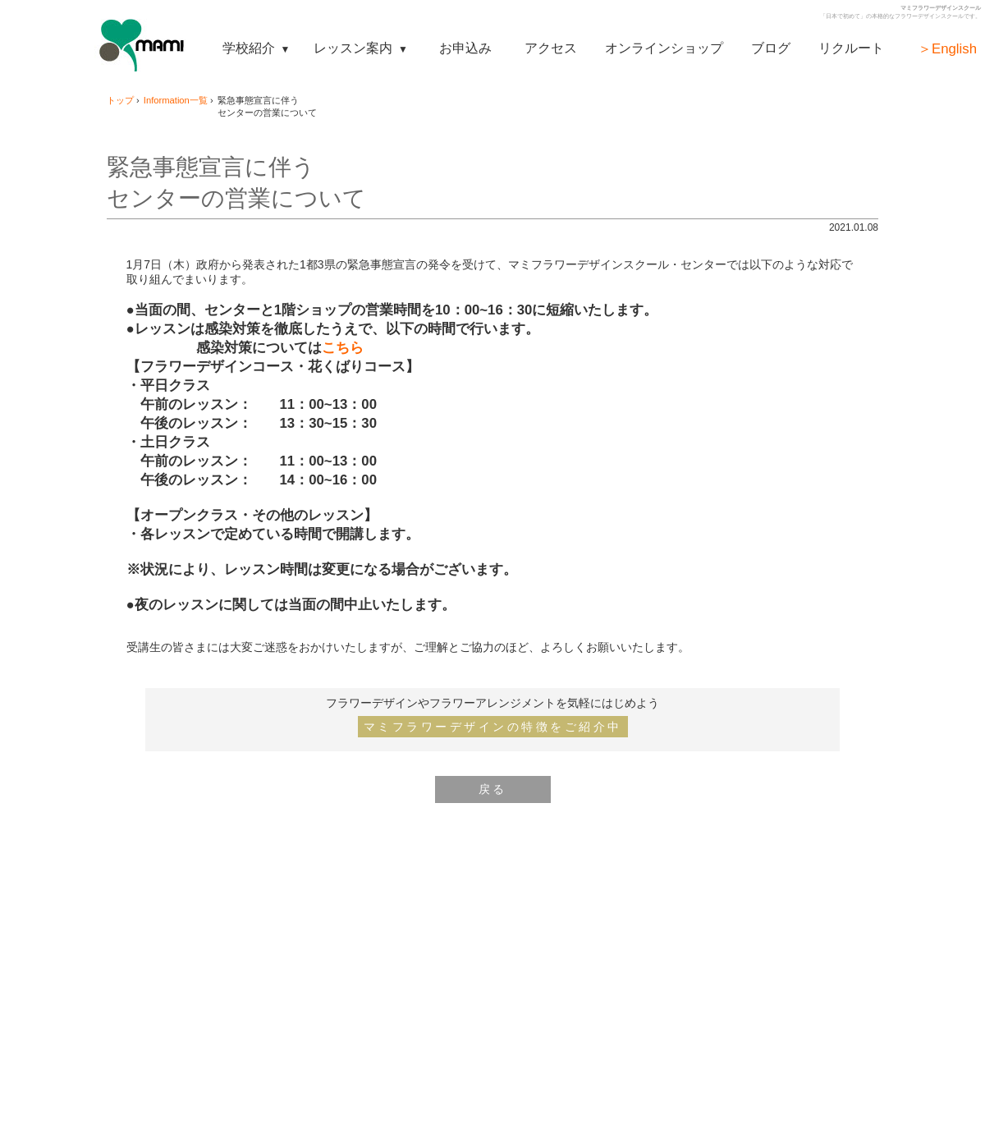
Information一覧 (176, 100)
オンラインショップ (664, 47)
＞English (947, 49)
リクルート (851, 47)
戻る (493, 789)
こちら (343, 348)
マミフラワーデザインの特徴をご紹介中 (493, 726)
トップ (120, 100)
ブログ (770, 47)
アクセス (551, 47)
